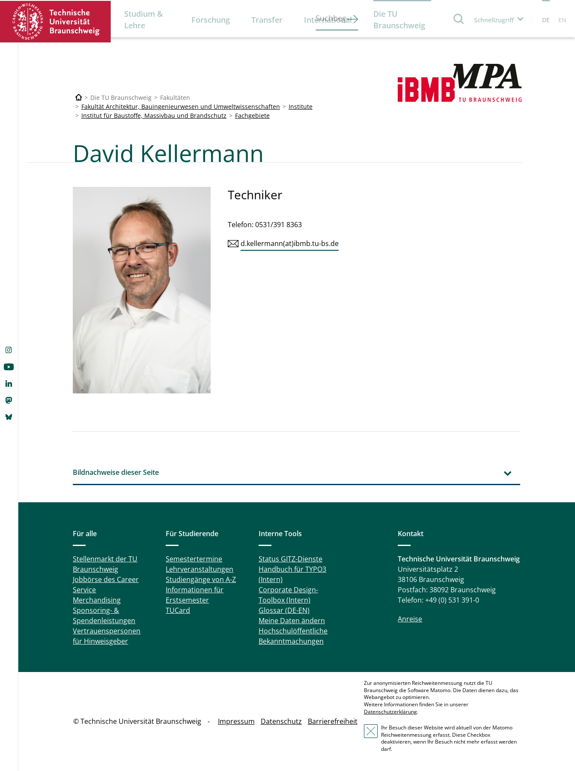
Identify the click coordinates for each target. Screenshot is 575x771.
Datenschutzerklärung (390, 711)
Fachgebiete (252, 115)
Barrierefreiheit (333, 721)
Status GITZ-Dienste (290, 559)
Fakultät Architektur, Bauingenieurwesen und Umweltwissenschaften (180, 106)
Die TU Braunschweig (399, 19)
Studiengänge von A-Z (201, 579)
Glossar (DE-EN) (284, 610)
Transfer (267, 20)
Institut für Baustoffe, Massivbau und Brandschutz (153, 115)
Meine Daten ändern (292, 620)
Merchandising (97, 600)
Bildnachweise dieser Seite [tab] (116, 472)
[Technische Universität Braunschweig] (78, 97)
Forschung (210, 20)
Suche (459, 18)
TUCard (178, 610)
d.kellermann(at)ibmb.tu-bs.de (290, 243)
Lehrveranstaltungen (199, 569)
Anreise (410, 619)
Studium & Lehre (143, 19)
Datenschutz (281, 721)
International (328, 20)
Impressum (236, 721)
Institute (301, 106)
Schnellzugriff (494, 20)
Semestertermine (194, 559)
